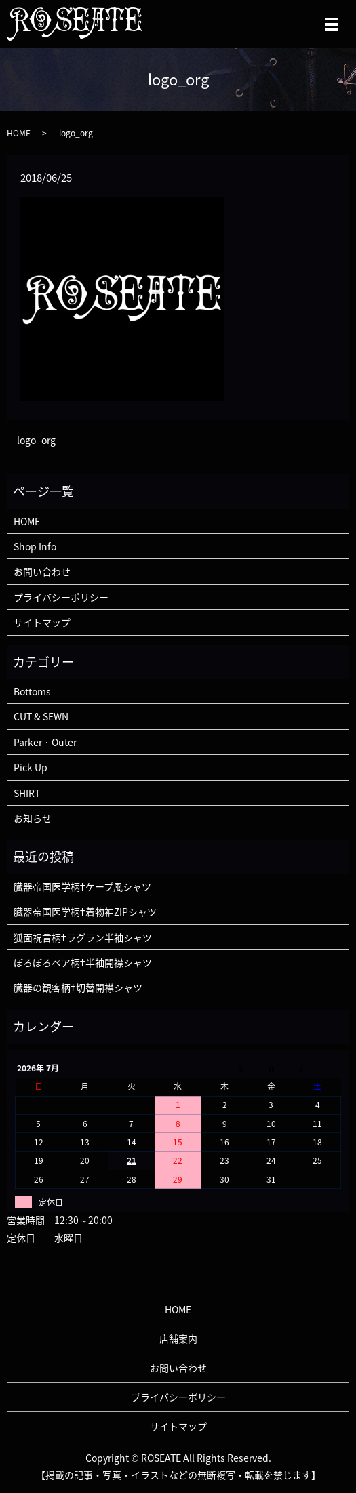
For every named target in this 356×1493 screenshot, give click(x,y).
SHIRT (27, 793)
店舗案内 (178, 1338)
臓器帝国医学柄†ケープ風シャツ (82, 886)
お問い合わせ (42, 571)
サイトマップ (42, 622)
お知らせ (33, 818)
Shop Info (35, 546)
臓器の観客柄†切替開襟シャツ (78, 987)
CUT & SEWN (41, 716)
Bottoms (32, 691)
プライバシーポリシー (61, 597)
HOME (19, 133)
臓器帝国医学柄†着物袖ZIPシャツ (85, 911)
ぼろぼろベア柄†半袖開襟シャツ (83, 962)
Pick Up (30, 767)
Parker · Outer (45, 742)
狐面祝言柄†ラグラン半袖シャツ (83, 937)
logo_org (36, 440)
